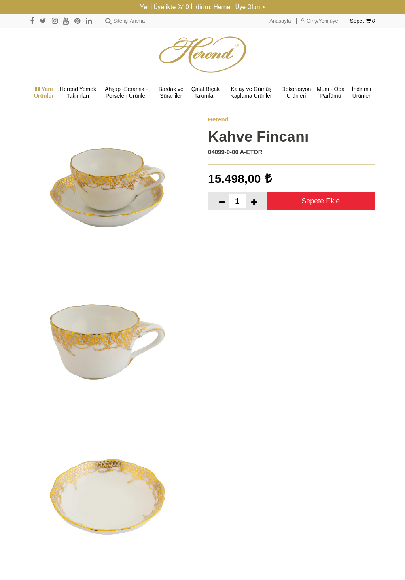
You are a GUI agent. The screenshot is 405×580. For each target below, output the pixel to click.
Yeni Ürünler (44, 92)
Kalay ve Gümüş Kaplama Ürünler (251, 92)
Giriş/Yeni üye (319, 21)
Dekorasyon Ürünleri (296, 92)
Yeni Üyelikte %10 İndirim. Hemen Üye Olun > (202, 7)
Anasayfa (280, 21)
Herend (218, 119)
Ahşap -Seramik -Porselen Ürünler (126, 92)
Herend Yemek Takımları (78, 92)
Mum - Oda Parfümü (330, 92)
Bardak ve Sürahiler (171, 92)
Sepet (362, 21)
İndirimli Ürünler (361, 92)
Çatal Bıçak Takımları (205, 92)
